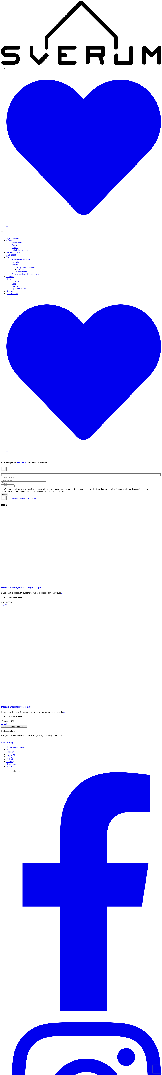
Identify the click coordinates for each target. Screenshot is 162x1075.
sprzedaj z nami (8, 727)
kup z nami (21, 727)
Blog (14, 284)
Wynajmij (10, 755)
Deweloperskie (12, 238)
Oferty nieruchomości (15, 747)
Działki (15, 247)
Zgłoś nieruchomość (26, 267)
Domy (14, 245)
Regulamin (11, 764)
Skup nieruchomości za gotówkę (26, 274)
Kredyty (15, 262)
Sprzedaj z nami (13, 252)
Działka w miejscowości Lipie (16, 707)
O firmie (15, 281)
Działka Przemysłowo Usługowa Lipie (21, 588)
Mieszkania (17, 243)
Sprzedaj (9, 743)
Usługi (9, 257)
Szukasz (20, 269)
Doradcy (10, 276)
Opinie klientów (19, 289)
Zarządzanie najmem (21, 260)
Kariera (15, 286)
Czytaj (4, 605)
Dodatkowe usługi (19, 272)
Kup (3, 743)
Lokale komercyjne (20, 250)
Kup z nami (11, 255)
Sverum (9, 279)
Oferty (9, 240)
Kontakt (9, 291)
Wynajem (16, 264)
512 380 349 (12, 293)
